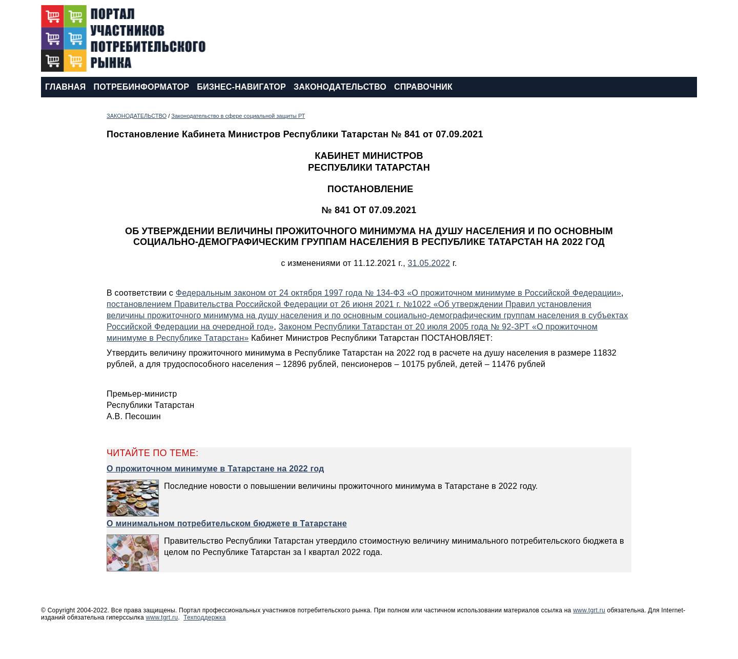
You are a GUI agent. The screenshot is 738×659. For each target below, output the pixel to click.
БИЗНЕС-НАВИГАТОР (241, 87)
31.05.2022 (429, 263)
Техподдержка (204, 617)
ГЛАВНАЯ (65, 87)
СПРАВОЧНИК (423, 87)
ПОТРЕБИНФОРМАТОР (141, 87)
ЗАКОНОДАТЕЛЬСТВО (340, 87)
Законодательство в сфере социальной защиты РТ (238, 116)
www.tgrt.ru (589, 610)
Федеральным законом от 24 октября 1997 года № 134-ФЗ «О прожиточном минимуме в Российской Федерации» (398, 293)
